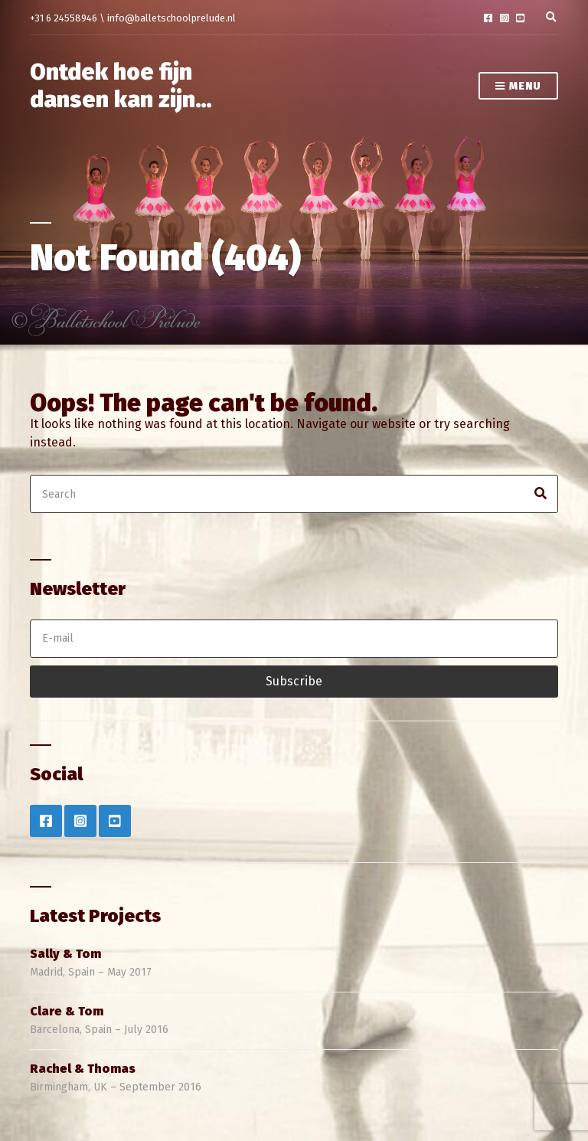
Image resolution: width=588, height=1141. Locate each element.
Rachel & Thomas (83, 1068)
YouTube (520, 18)
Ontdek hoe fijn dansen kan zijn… (121, 85)
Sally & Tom (65, 953)
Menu (518, 87)
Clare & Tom (66, 1011)
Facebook (488, 18)
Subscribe (294, 681)
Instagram (504, 18)
